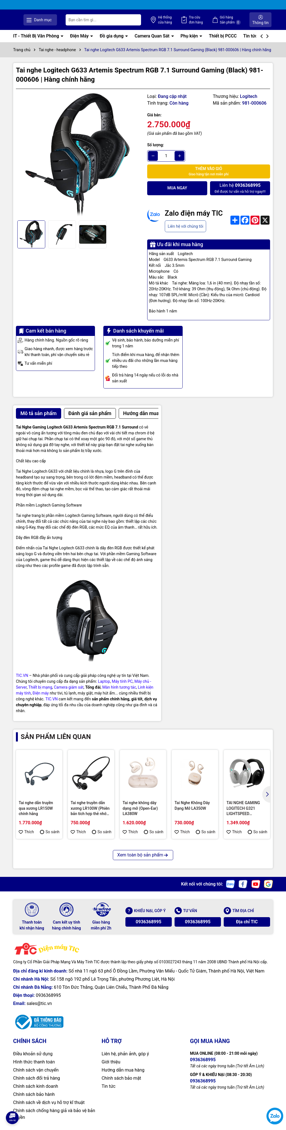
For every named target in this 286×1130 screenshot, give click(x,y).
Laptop (104, 681)
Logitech (248, 96)
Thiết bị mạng (40, 687)
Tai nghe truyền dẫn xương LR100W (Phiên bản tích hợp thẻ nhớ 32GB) (90, 809)
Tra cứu (207, 20)
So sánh (49, 832)
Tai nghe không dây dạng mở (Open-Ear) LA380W (140, 808)
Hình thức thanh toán (34, 1062)
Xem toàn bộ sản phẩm (143, 855)
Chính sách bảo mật (121, 1078)
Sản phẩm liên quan (56, 736)
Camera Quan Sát (153, 35)
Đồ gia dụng (112, 35)
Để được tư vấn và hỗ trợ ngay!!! (239, 188)
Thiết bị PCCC (223, 35)
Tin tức (250, 35)
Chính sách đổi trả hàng (36, 1078)
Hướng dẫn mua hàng (123, 1070)
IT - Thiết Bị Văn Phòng (36, 35)
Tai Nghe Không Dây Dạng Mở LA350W (192, 806)
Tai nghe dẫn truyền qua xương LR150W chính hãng (36, 808)
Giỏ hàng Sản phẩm (235, 20)
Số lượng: (155, 144)
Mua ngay (177, 188)
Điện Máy (80, 35)
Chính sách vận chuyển (36, 1070)
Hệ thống (182, 20)
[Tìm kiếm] (155, 19)
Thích (26, 832)
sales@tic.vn (39, 1003)
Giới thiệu (111, 1062)
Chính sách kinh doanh (35, 1086)
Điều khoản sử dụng (33, 1053)
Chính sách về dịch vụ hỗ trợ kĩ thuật (49, 1102)
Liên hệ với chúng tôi (185, 226)
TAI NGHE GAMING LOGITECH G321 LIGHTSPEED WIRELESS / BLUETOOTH (243, 809)
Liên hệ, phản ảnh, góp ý (125, 1053)
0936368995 (148, 921)
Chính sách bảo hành (34, 1094)
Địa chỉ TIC (247, 921)
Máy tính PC (122, 681)
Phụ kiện (189, 35)
